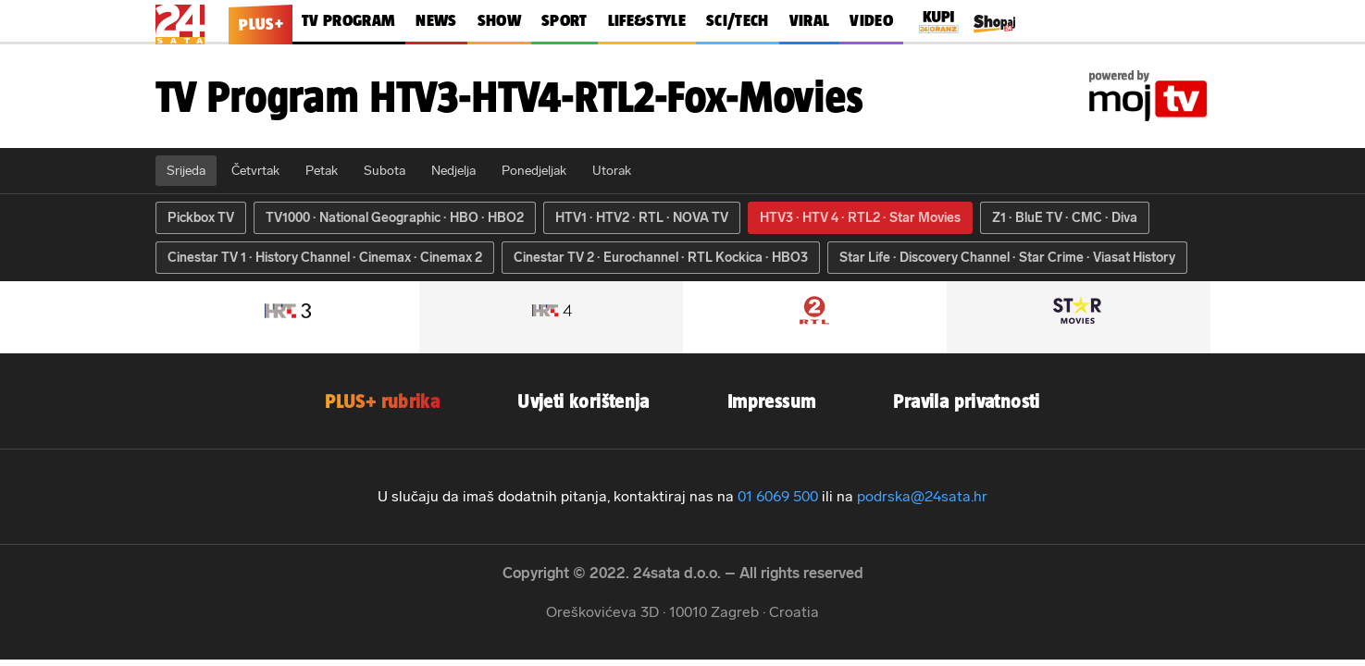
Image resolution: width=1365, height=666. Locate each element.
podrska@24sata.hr (922, 496)
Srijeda (186, 171)
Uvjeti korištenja (583, 401)
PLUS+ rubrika (382, 401)
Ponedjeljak (534, 171)
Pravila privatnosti (966, 401)
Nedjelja (453, 171)
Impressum (771, 401)
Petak (321, 171)
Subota (384, 171)
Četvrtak (255, 171)
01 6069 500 (778, 496)
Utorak (611, 171)
